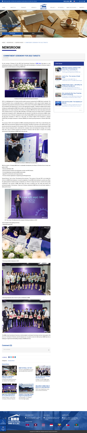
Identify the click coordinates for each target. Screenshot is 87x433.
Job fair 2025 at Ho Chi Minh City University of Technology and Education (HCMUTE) (43, 377)
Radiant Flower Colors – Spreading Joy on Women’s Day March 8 (72, 85)
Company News (19, 42)
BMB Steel (38, 63)
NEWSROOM (12, 33)
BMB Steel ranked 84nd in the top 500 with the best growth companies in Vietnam (8, 395)
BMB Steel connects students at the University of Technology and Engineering (71, 68)
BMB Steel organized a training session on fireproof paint (8, 377)
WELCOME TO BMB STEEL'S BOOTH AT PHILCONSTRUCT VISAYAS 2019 (43, 386)
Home (3, 42)
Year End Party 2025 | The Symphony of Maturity (72, 102)
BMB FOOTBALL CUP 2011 (25, 368)
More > (81, 110)
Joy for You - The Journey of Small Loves (71, 77)
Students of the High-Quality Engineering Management (26, 395)
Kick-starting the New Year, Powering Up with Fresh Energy (71, 94)
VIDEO (33, 33)
